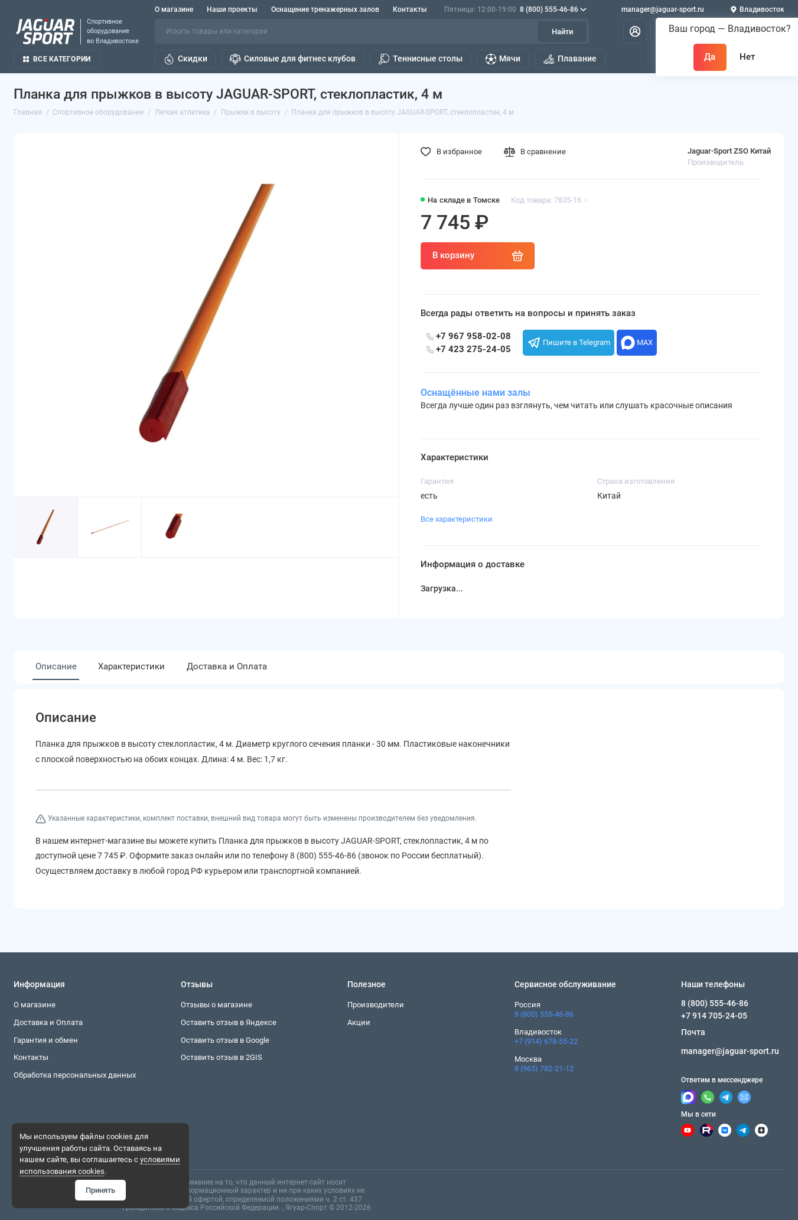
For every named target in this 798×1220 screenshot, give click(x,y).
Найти (562, 31)
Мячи (503, 59)
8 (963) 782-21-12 (544, 1068)
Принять (100, 1190)
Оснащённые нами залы (475, 393)
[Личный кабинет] (635, 31)
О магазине (174, 9)
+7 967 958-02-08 (468, 336)
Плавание (570, 59)
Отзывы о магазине (216, 1004)
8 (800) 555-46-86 (515, 9)
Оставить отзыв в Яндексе (228, 1022)
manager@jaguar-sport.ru (662, 9)
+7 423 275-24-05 (468, 349)
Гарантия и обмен (46, 1040)
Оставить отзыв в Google (225, 1040)
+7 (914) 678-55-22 (546, 1041)
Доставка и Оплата (227, 666)
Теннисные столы (420, 59)
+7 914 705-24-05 (714, 1015)
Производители (375, 1004)
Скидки (185, 59)
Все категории (57, 59)
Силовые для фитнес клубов (293, 59)
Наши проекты (232, 9)
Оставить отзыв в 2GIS (221, 1057)
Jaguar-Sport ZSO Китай (729, 151)
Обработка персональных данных (75, 1075)
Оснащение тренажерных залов (325, 9)
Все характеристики (457, 519)
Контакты (410, 9)
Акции (358, 1022)
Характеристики (131, 666)
